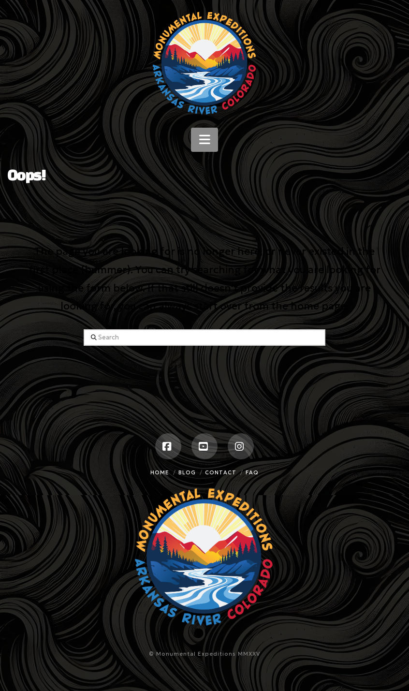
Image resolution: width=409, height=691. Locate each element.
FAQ (252, 472)
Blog (187, 472)
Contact (220, 472)
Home (159, 472)
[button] (204, 140)
